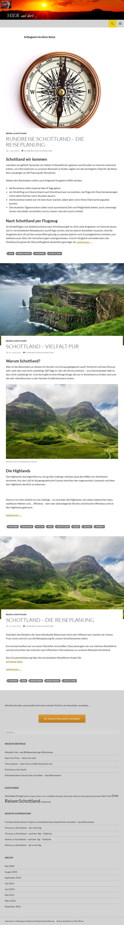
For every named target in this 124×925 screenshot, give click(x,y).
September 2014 (13, 877)
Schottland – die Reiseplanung (50, 620)
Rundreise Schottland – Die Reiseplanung (45, 142)
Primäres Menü (120, 23)
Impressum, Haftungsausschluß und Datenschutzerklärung (29, 921)
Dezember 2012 (13, 906)
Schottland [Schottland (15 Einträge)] (29, 801)
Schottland (19, 133)
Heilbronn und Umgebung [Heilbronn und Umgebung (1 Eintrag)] (83, 796)
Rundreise (40, 253)
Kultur (40, 527)
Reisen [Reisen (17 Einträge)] (11, 801)
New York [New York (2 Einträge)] (106, 796)
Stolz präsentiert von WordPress (70, 921)
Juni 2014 (10, 889)
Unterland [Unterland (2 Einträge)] (46, 801)
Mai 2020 (9, 866)
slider (76, 527)
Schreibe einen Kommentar (38, 151)
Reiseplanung (24, 253)
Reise (11, 253)
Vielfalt (87, 527)
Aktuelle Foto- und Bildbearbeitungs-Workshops (29, 752)
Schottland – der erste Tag (28, 827)
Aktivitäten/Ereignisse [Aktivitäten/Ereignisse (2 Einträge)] (16, 796)
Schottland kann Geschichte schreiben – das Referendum (33, 775)
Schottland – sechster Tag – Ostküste (34, 833)
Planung (13, 681)
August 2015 (11, 871)
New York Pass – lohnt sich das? (20, 758)
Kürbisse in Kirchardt (15, 769)
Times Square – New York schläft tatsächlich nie (28, 763)
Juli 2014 (9, 883)
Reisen (9, 133)
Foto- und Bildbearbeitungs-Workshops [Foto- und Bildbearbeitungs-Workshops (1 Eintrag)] (57, 796)
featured (13, 527)
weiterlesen (85, 241)
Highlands (27, 527)
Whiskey (100, 527)
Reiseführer (36, 681)
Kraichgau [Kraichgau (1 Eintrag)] (97, 796)
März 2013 (10, 900)
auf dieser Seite (14, 661)
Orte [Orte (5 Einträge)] (115, 796)
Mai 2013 (9, 895)
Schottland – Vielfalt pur (42, 346)
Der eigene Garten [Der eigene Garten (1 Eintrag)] (34, 796)
